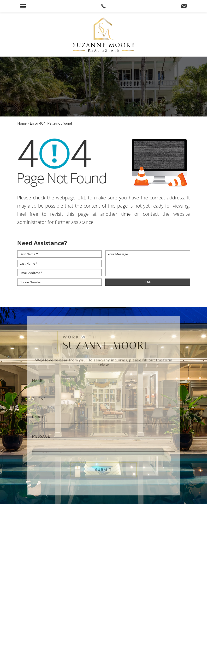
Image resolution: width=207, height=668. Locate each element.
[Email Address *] (59, 272)
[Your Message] (147, 263)
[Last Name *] (59, 263)
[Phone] (103, 398)
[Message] (103, 442)
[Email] (103, 417)
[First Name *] (59, 254)
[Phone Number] (59, 282)
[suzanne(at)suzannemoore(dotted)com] (184, 6)
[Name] (103, 379)
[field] (147, 282)
